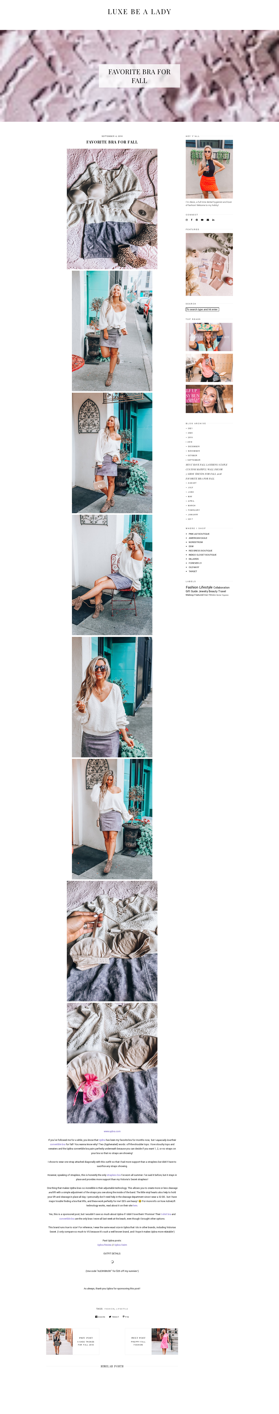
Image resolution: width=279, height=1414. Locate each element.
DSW (191, 546)
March (192, 506)
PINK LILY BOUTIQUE (199, 534)
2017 (190, 519)
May (190, 496)
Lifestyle (122, 1309)
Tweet (114, 1317)
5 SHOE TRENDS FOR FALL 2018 (204, 473)
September (194, 460)
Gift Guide (192, 591)
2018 (190, 442)
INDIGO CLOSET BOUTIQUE (203, 554)
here (135, 1205)
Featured (198, 595)
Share (100, 1317)
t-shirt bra (166, 1214)
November (194, 451)
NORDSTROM (196, 542)
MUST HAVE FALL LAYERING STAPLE (206, 464)
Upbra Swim (120, 1245)
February (194, 510)
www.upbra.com (112, 1131)
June (191, 492)
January (193, 515)
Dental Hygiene (222, 595)
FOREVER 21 (195, 563)
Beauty (213, 591)
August (192, 483)
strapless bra (114, 1175)
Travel (222, 591)
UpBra (102, 1140)
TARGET (193, 571)
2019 (190, 437)
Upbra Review (104, 1245)
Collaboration (221, 588)
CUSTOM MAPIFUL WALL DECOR (204, 469)
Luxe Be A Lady (139, 11)
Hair (206, 595)
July (190, 487)
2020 (190, 433)
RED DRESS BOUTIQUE (200, 550)
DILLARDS (194, 559)
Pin (126, 1317)
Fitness (212, 595)
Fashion (110, 1309)
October (192, 455)
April (191, 501)
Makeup (190, 595)
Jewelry (203, 591)
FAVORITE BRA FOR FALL (200, 478)
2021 (190, 428)
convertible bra (57, 1144)
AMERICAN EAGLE (198, 538)
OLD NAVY (194, 567)
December (194, 446)
